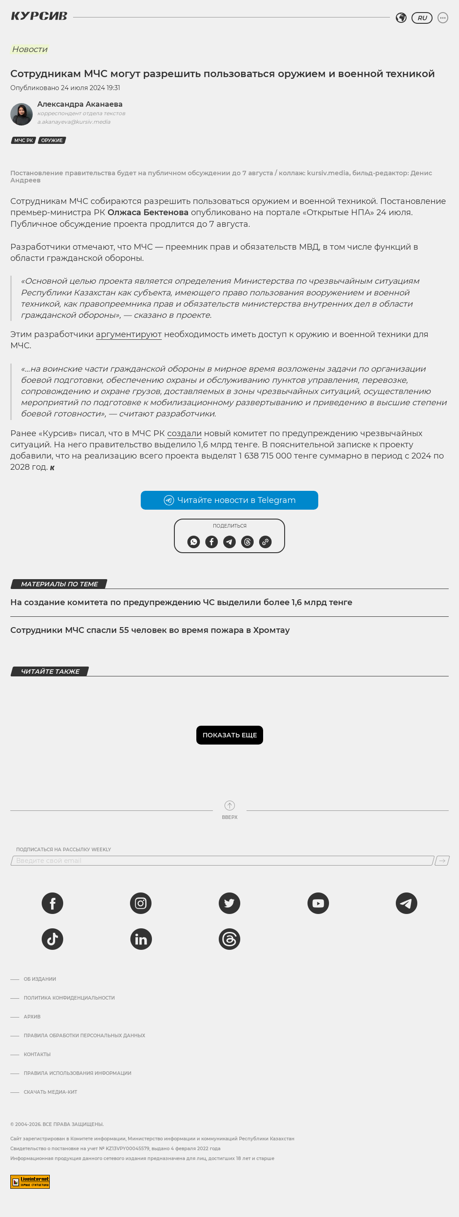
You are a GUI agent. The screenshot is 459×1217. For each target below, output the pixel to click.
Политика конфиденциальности (69, 998)
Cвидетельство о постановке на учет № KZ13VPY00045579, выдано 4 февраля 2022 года (115, 1149)
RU (422, 18)
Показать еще (230, 735)
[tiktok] (52, 939)
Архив (32, 1017)
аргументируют (129, 334)
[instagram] (141, 903)
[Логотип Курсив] (39, 15)
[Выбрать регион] (401, 18)
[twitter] (229, 903)
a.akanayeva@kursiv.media (73, 121)
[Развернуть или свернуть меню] (443, 18)
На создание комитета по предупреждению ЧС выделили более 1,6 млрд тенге (181, 602)
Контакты (37, 1054)
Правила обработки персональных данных (84, 1036)
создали (184, 433)
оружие (52, 140)
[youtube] (318, 903)
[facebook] (52, 903)
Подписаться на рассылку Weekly (63, 850)
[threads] (229, 939)
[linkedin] (141, 939)
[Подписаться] (442, 861)
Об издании (40, 979)
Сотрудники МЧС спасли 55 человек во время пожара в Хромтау (150, 630)
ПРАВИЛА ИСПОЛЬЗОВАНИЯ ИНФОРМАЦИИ (77, 1073)
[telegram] (406, 903)
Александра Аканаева (80, 104)
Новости (29, 49)
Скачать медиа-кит (50, 1092)
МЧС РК (23, 140)
